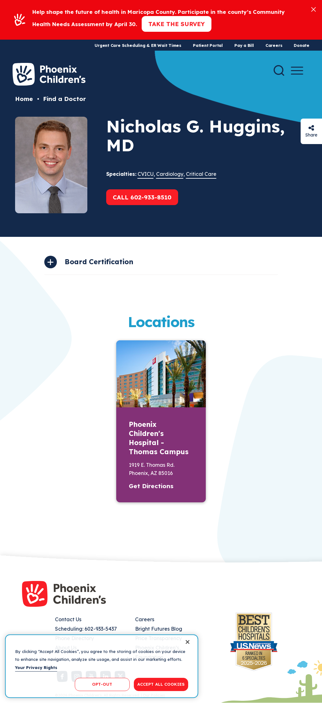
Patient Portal (208, 45)
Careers (273, 45)
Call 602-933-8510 (142, 197)
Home (24, 99)
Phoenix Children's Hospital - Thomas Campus (158, 438)
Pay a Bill (244, 45)
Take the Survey (176, 24)
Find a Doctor (64, 99)
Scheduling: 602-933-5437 (86, 629)
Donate (301, 45)
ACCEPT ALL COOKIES (161, 684)
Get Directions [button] (151, 486)
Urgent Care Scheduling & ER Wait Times (138, 45)
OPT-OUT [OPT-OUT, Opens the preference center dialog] (102, 684)
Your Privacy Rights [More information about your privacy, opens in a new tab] (36, 667)
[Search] (279, 70)
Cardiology (169, 174)
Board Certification (99, 261)
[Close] (313, 9)
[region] (101, 666)
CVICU (146, 174)
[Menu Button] (297, 71)
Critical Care (201, 174)
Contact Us (68, 619)
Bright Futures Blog (158, 629)
